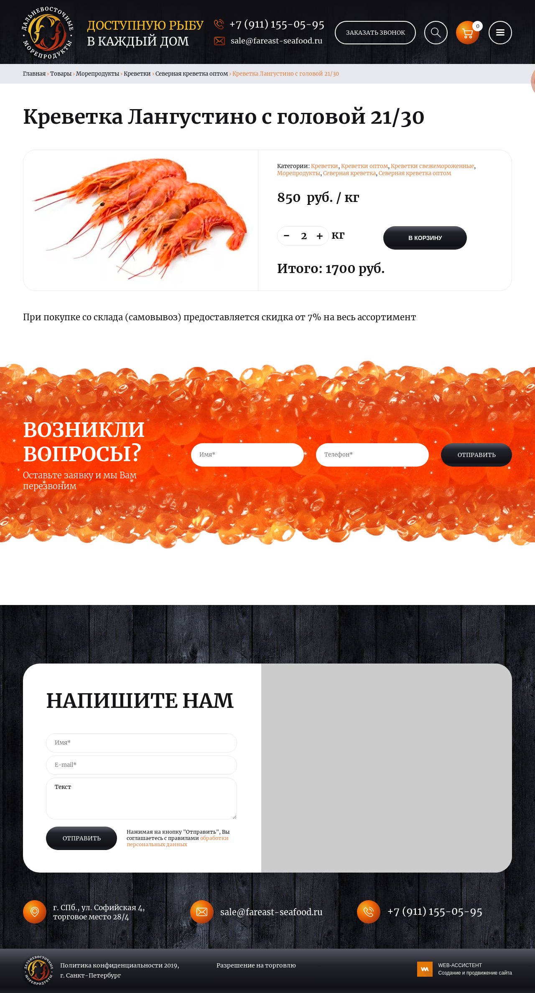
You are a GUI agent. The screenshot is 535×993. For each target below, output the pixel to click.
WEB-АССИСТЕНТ (475, 969)
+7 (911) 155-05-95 (276, 24)
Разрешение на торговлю (256, 965)
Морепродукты (97, 73)
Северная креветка (349, 173)
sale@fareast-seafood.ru (276, 41)
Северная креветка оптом (191, 73)
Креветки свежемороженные (432, 166)
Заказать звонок (375, 32)
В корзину (425, 238)
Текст (141, 798)
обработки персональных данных (178, 841)
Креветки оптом (364, 166)
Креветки (137, 73)
